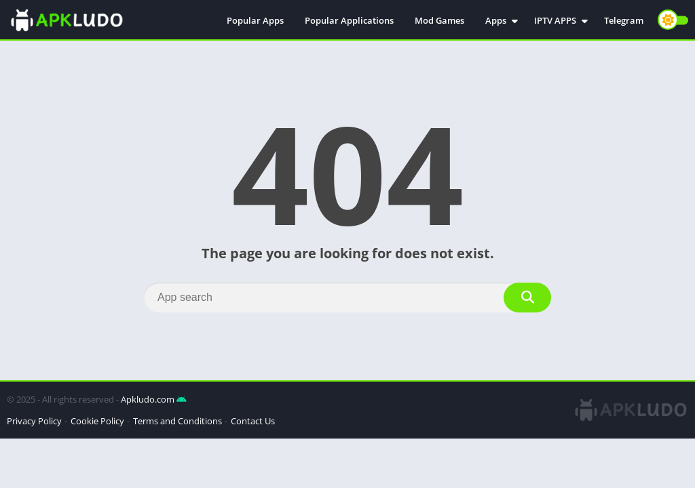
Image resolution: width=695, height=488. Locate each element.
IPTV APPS (555, 20)
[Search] (347, 297)
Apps (495, 20)
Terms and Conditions (177, 421)
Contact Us (253, 421)
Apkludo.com (147, 399)
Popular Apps (255, 20)
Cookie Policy (97, 421)
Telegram (623, 20)
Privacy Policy (34, 421)
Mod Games (439, 20)
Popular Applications (349, 20)
